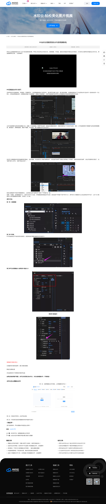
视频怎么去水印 (56, 476)
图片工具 (29, 465)
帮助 (71, 465)
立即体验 (53, 25)
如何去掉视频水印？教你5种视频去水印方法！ (71, 445)
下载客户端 (95, 3)
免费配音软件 (57, 493)
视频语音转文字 (56, 486)
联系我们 (71, 476)
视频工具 (56, 465)
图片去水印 (16, 493)
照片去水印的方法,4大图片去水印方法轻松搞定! (71, 453)
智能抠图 (28, 476)
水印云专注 (68, 501)
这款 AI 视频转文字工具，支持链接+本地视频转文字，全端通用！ (25, 453)
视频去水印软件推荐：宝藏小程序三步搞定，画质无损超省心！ (24, 443)
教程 (52, 3)
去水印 (12, 429)
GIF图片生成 (41, 469)
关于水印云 (72, 472)
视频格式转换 (56, 483)
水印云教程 (13, 36)
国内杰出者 (84, 501)
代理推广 (71, 479)
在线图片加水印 (29, 472)
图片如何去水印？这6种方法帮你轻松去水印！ (71, 448)
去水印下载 (39, 493)
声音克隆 (65, 493)
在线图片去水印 (29, 469)
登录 (87, 3)
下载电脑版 (93, 468)
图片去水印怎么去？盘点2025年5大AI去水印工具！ (72, 443)
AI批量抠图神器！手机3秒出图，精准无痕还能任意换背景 (23, 450)
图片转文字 (41, 476)
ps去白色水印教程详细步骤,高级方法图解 (22, 435)
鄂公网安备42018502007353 (57, 501)
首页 (8, 36)
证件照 (27, 479)
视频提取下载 (56, 479)
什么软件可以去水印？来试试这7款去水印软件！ (72, 450)
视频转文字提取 (48, 493)
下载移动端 (93, 473)
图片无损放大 (41, 472)
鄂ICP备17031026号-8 (44, 501)
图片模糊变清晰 (29, 483)
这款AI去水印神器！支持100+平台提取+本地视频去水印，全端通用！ (26, 445)
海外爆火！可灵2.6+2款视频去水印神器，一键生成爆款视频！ (24, 448)
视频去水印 (55, 469)
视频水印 (43, 3)
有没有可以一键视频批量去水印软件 (20, 433)
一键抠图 (32, 493)
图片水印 (33, 3)
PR (15, 429)
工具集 (25, 2)
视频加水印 (55, 472)
